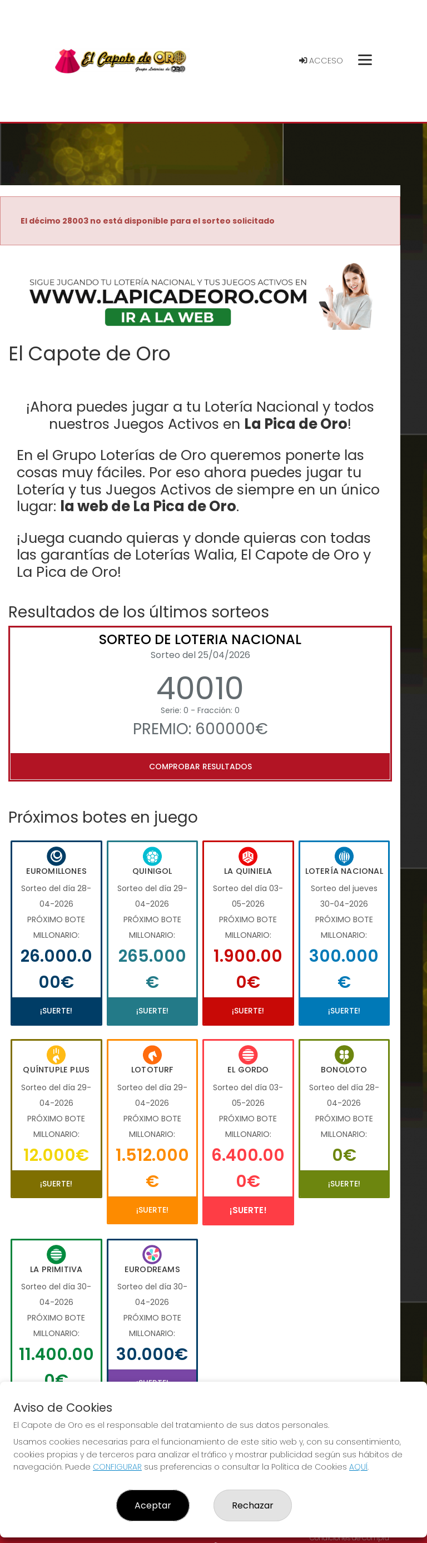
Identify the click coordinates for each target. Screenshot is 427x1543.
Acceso (321, 60)
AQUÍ (358, 1466)
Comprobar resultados (200, 766)
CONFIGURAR (117, 1466)
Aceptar (153, 1505)
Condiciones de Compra (349, 1537)
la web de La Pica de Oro (148, 506)
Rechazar (253, 1505)
